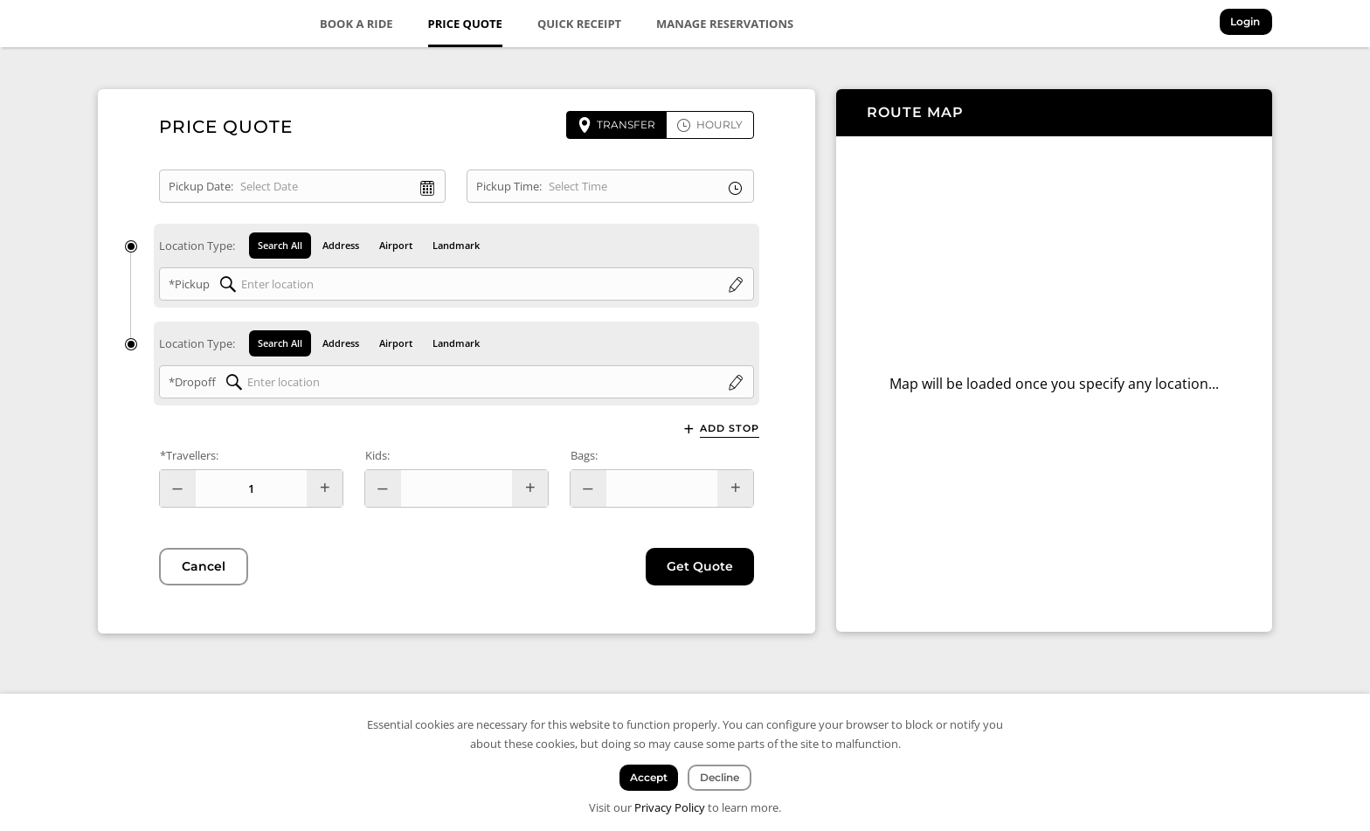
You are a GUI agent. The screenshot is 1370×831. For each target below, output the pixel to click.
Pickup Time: (509, 186)
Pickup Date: (201, 186)
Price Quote (465, 23)
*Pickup (189, 284)
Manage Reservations (725, 23)
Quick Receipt (580, 23)
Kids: (377, 456)
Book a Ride (357, 23)
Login (1247, 22)
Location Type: (197, 245)
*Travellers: (189, 456)
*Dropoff (192, 383)
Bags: (584, 456)
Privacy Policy (669, 807)
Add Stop (729, 429)
